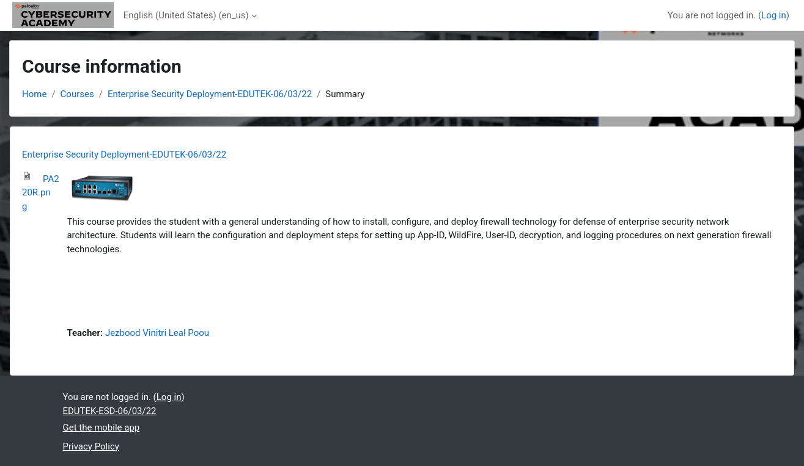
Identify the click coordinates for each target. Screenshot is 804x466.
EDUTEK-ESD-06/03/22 (110, 411)
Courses (77, 94)
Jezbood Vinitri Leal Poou (157, 332)
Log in (773, 15)
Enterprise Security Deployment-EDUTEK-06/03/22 (210, 94)
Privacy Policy (91, 446)
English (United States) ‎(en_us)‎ (186, 15)
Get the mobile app (101, 427)
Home (34, 94)
